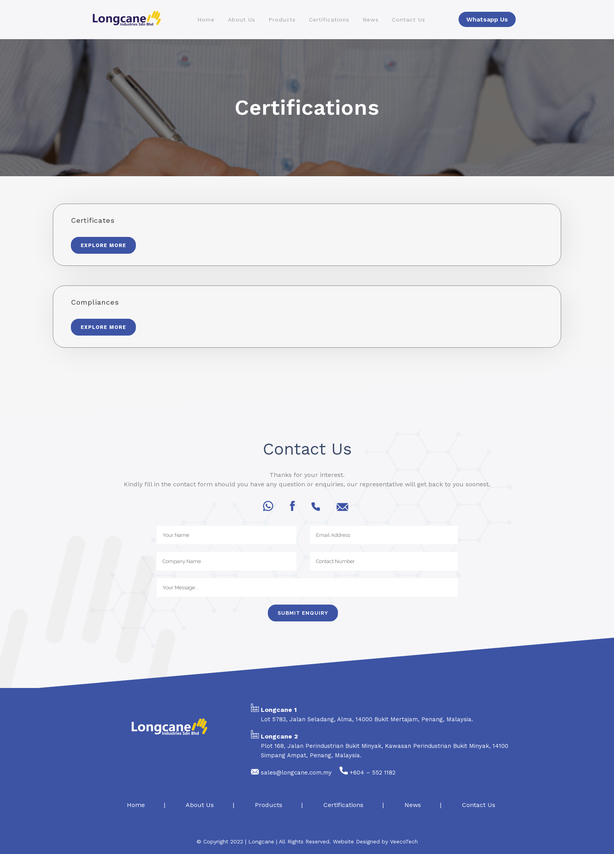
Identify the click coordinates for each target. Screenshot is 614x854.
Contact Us (478, 805)
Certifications (343, 805)
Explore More (103, 245)
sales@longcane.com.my (296, 772)
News (413, 805)
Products (268, 805)
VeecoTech (404, 841)
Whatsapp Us (487, 19)
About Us (200, 805)
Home (135, 805)
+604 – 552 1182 (372, 772)
